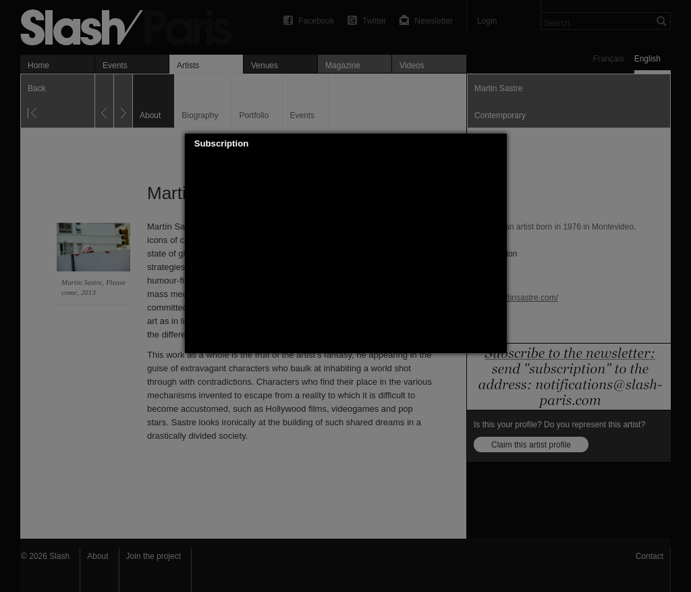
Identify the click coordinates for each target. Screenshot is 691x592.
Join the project (153, 556)
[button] (496, 143)
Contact (649, 556)
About (97, 556)
